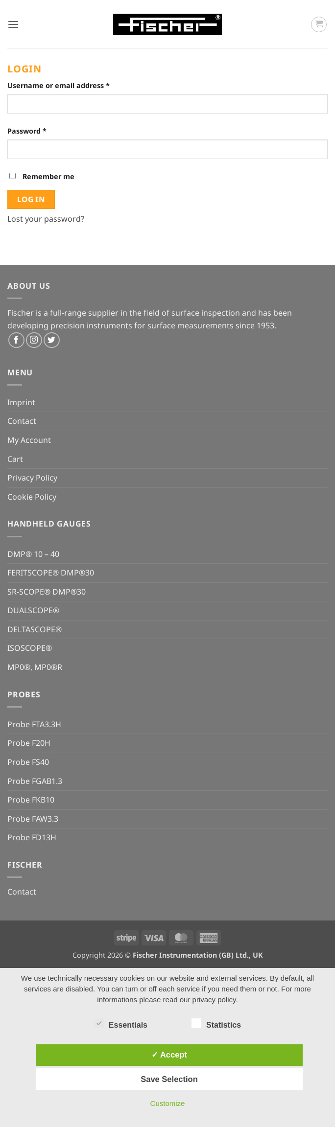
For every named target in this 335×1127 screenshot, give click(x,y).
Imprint (21, 402)
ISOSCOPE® (29, 648)
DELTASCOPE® (34, 629)
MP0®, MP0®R (34, 667)
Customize (167, 1103)
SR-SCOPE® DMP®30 (46, 591)
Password (42, 130)
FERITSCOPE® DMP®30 (50, 572)
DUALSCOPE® (33, 610)
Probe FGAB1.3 (34, 781)
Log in (31, 199)
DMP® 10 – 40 (33, 554)
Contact (21, 420)
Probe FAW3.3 (32, 818)
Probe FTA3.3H (34, 724)
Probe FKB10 (30, 799)
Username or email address (74, 85)
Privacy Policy (32, 477)
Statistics (216, 1023)
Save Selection (169, 1079)
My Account (29, 440)
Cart (15, 459)
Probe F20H (28, 742)
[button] (13, 24)
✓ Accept (169, 1054)
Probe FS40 (28, 762)
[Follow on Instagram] (34, 340)
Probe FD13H (31, 837)
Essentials (120, 1023)
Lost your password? (45, 218)
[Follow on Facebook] (16, 340)
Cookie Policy (31, 496)
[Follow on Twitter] (52, 340)
